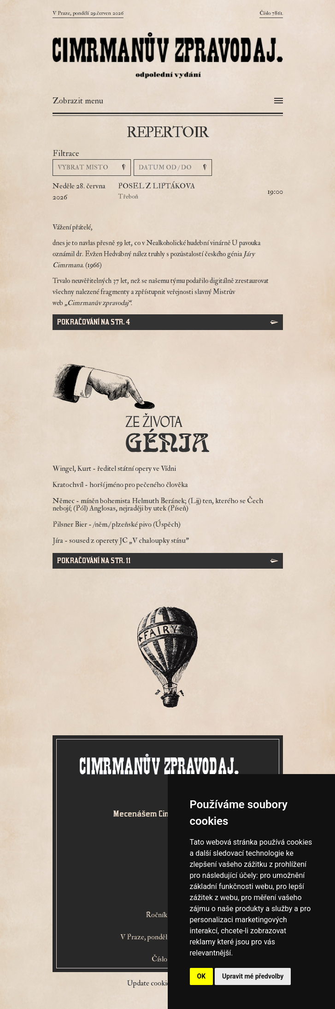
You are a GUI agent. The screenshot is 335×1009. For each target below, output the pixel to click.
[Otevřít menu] (168, 101)
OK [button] (201, 976)
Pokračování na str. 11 (93, 561)
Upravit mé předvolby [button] (252, 976)
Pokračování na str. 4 (93, 322)
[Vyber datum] (173, 167)
